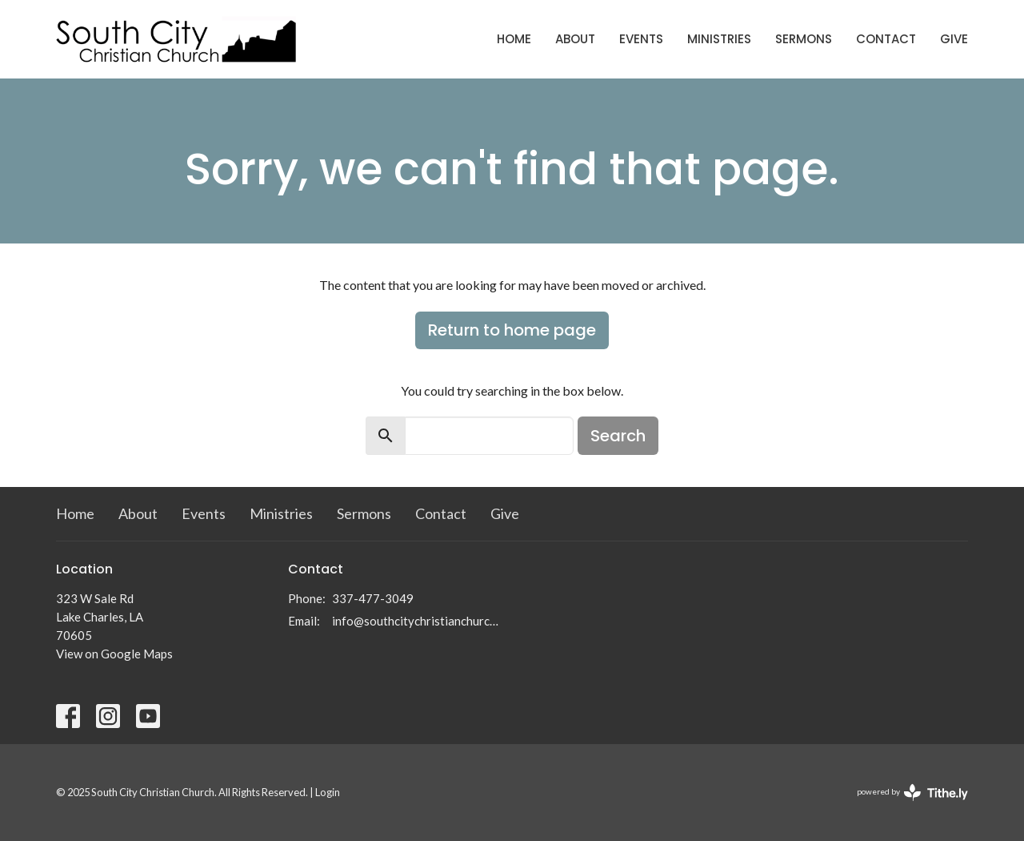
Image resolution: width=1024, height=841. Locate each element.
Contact (886, 38)
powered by (912, 792)
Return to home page (512, 330)
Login (327, 792)
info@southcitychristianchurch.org (418, 621)
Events (641, 38)
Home (514, 38)
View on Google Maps (114, 653)
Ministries (719, 38)
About (575, 38)
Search (618, 436)
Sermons (803, 38)
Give (954, 38)
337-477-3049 (373, 598)
